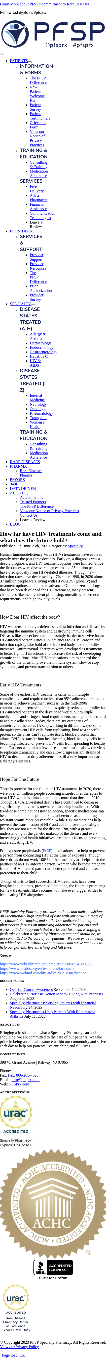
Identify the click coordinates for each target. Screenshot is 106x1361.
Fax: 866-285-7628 (23, 1075)
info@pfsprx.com (25, 1080)
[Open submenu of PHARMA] (29, 467)
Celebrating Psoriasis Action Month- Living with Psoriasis (56, 994)
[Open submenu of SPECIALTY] (33, 305)
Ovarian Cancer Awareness (31, 989)
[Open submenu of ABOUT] (26, 494)
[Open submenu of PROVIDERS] (34, 232)
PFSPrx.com (19, 1084)
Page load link (13, 1355)
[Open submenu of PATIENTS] (30, 62)
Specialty (75, 546)
